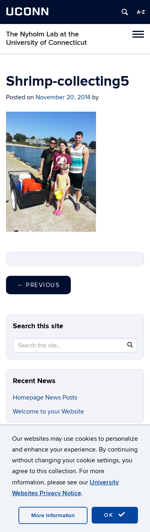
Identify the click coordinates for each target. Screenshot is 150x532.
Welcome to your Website (48, 412)
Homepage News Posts (45, 397)
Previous (38, 285)
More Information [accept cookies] (53, 515)
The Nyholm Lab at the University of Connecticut (46, 38)
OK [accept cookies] (115, 514)
